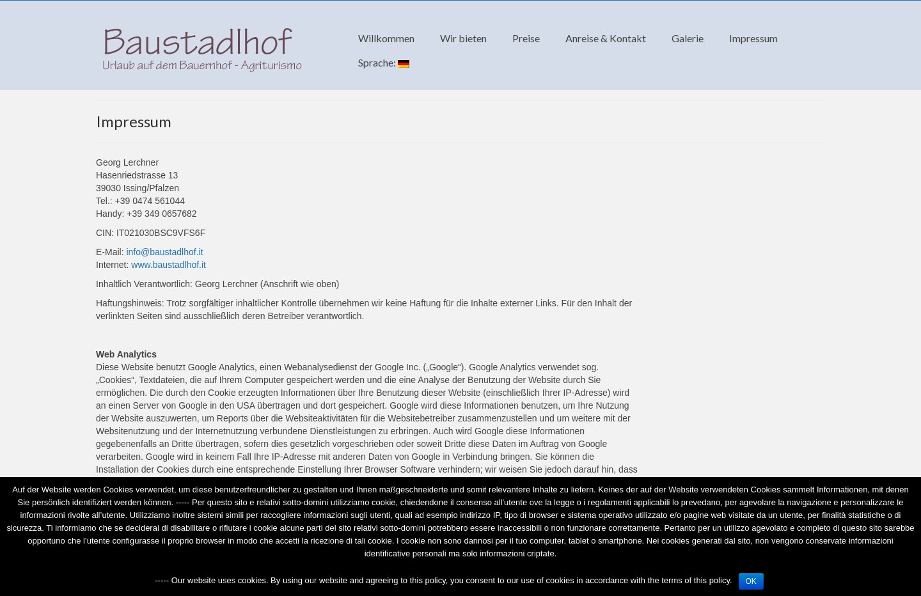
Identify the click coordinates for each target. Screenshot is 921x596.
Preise (526, 38)
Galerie (688, 38)
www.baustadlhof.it (168, 265)
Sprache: (383, 62)
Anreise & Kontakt (605, 38)
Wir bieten (463, 38)
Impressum (753, 38)
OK (751, 581)
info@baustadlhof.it (164, 252)
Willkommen (386, 38)
